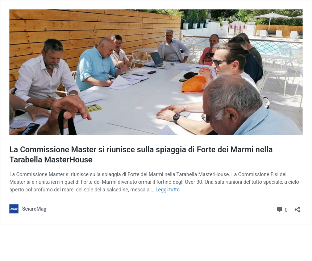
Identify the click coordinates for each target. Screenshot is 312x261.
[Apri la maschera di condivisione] (297, 207)
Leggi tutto (167, 189)
